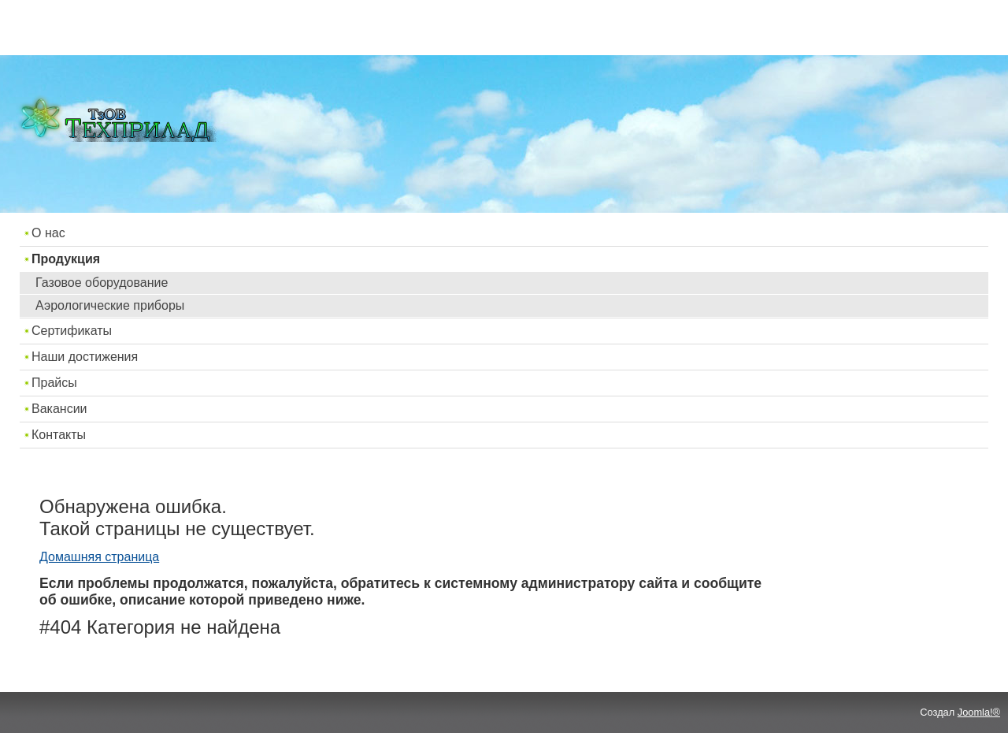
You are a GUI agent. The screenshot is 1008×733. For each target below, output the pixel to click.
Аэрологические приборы (109, 305)
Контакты (59, 434)
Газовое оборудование (101, 282)
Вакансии (59, 408)
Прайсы (54, 382)
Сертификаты (72, 330)
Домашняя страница (99, 557)
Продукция (66, 259)
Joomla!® (979, 712)
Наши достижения (85, 356)
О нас (48, 233)
